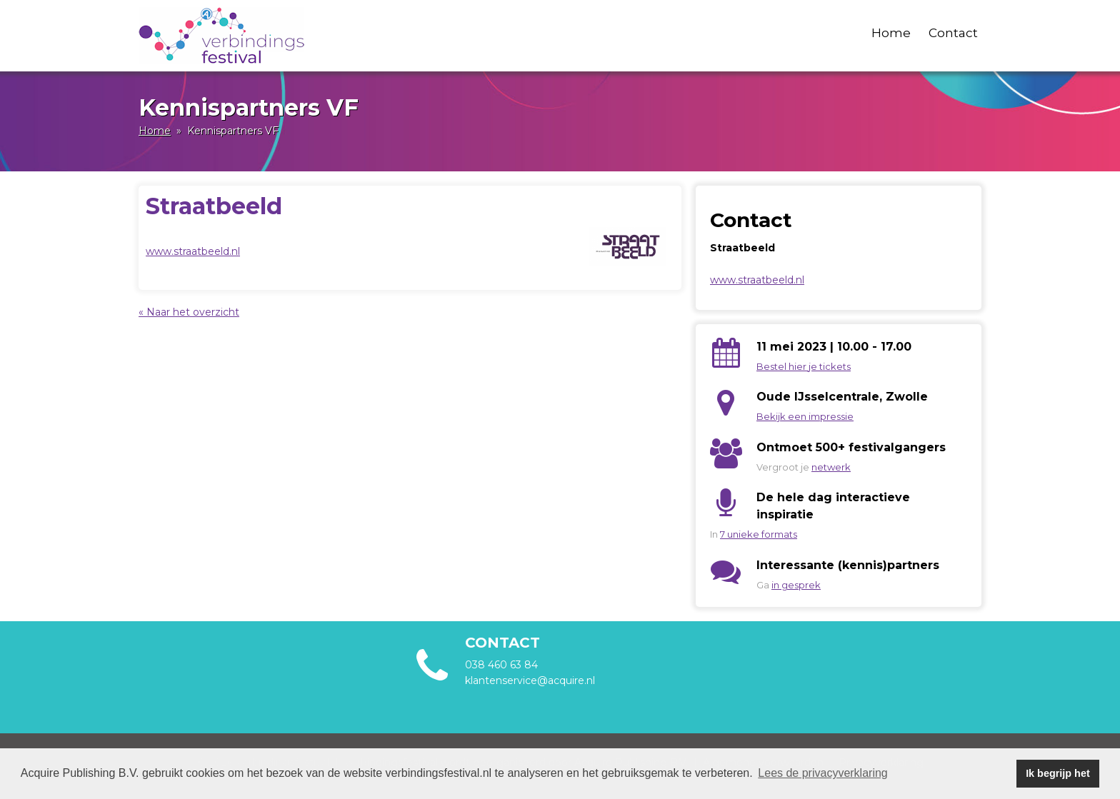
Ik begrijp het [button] (1058, 773)
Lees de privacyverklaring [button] (822, 773)
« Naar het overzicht (189, 312)
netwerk (831, 467)
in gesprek (796, 585)
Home (891, 33)
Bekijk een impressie (805, 416)
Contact (953, 33)
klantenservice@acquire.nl (531, 680)
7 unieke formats (758, 534)
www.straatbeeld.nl (193, 251)
